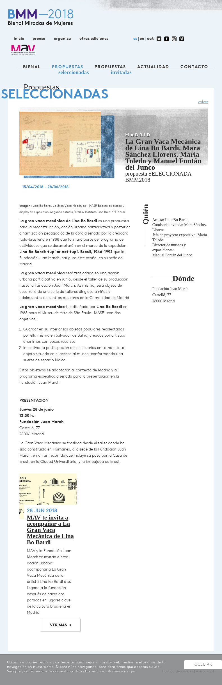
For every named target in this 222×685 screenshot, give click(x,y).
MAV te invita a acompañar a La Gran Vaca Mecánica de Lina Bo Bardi (50, 530)
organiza (62, 39)
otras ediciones (93, 39)
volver (203, 102)
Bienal (32, 67)
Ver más (58, 625)
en (142, 39)
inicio (19, 39)
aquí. (131, 671)
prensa (39, 39)
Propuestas (67, 67)
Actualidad (153, 67)
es (135, 39)
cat (150, 39)
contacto (194, 67)
